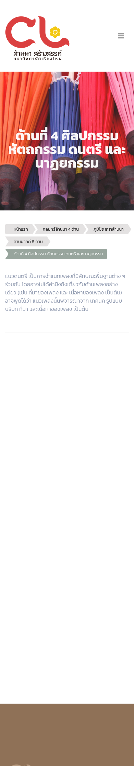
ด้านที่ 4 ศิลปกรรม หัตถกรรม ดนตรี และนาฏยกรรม (58, 254)
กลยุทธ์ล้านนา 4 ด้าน (61, 229)
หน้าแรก (21, 229)
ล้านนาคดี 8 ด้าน (28, 241)
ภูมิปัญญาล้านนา (109, 229)
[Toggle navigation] (121, 36)
